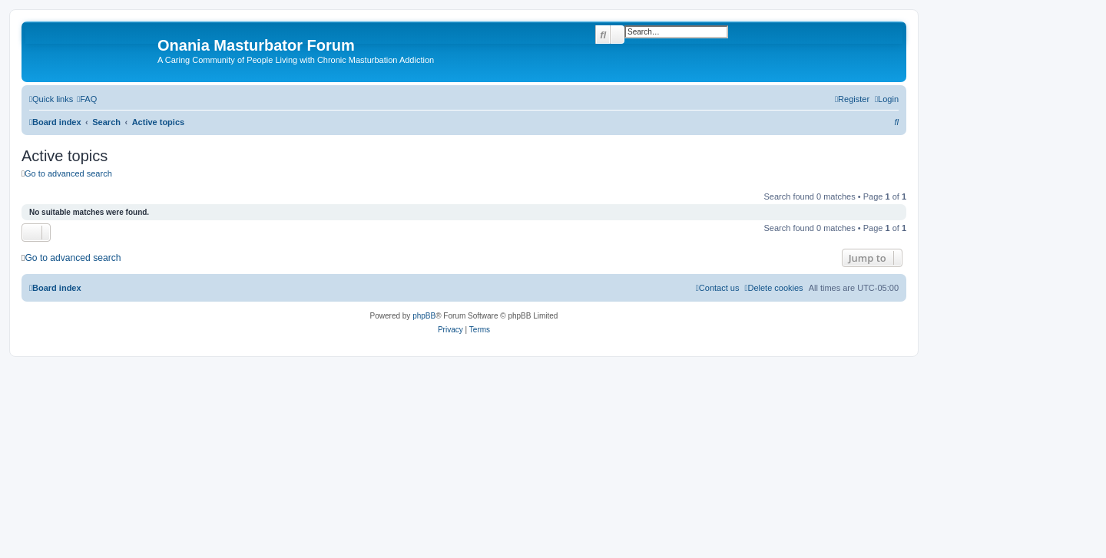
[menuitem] (87, 99)
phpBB (423, 316)
